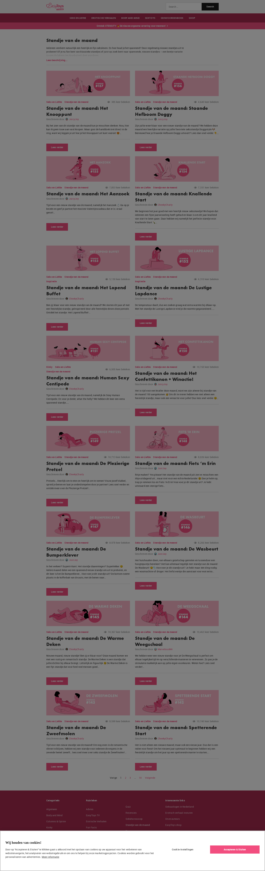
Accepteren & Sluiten (235, 849)
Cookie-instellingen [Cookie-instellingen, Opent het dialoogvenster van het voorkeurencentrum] (183, 849)
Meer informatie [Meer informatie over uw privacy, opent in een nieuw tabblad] (50, 856)
